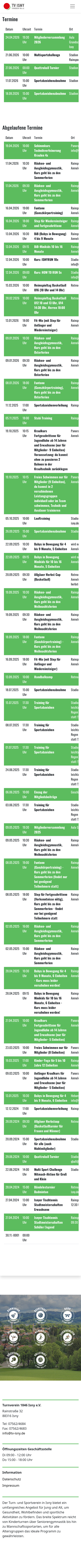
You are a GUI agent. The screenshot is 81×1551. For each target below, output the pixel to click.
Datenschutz (11, 1479)
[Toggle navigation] (72, 6)
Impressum (10, 1485)
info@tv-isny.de (13, 1433)
